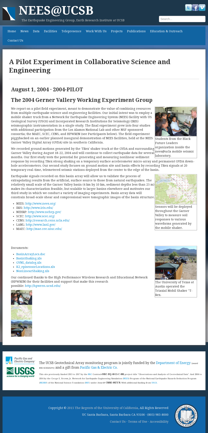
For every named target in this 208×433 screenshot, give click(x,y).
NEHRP (43, 383)
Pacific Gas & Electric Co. (99, 368)
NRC (90, 374)
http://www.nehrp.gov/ (44, 212)
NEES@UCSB (56, 10)
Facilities (50, 31)
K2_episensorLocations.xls (35, 266)
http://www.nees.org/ (40, 203)
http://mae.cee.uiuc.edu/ (44, 229)
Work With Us (96, 31)
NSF (87, 383)
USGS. (154, 383)
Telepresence (71, 31)
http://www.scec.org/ (40, 216)
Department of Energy (173, 363)
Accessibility (159, 421)
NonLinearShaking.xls (32, 271)
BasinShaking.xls (29, 258)
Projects (117, 31)
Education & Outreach (166, 31)
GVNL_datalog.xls (28, 262)
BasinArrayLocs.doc (30, 254)
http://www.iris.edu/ (38, 207)
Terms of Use (137, 421)
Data (36, 31)
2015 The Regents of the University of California (102, 408)
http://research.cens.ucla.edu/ (48, 220)
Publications (136, 31)
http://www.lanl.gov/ (40, 224)
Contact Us (15, 40)
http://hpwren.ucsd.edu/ (43, 285)
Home (12, 31)
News (25, 31)
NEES (126, 378)
